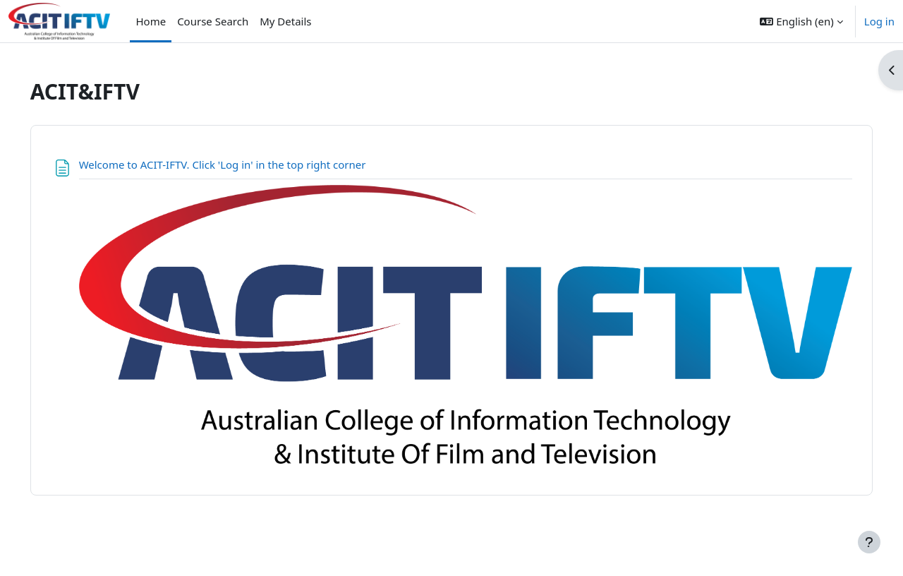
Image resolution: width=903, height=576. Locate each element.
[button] (801, 21)
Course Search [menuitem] (212, 21)
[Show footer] (869, 542)
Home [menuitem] (150, 21)
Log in (879, 21)
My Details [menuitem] (285, 21)
